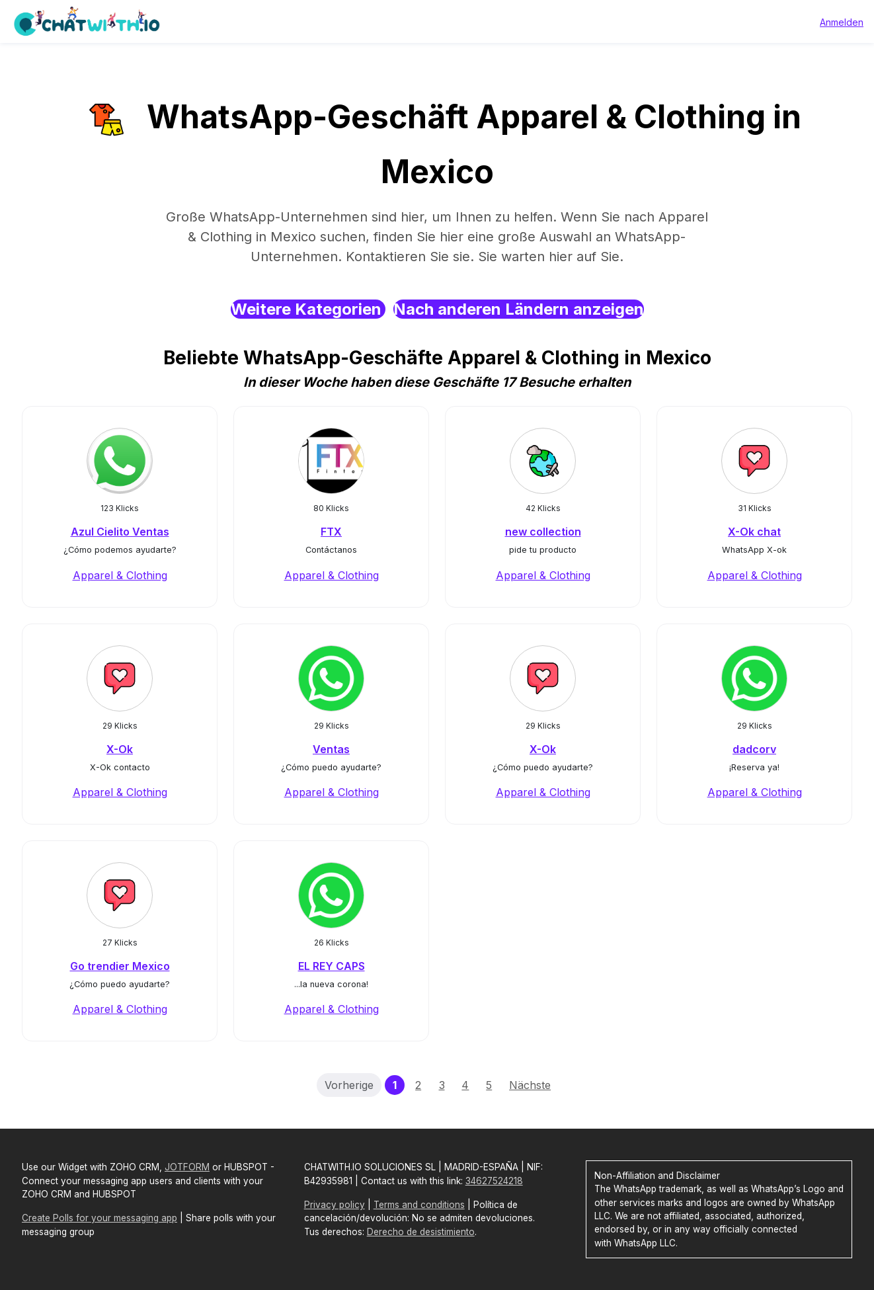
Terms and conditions (419, 1204)
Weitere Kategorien (308, 309)
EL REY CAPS (331, 966)
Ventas (331, 749)
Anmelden (841, 22)
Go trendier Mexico (120, 966)
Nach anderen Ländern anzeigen (518, 309)
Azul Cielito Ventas (120, 531)
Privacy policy (334, 1204)
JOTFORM (187, 1167)
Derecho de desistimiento (421, 1232)
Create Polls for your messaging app (99, 1218)
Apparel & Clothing (120, 575)
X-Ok (119, 749)
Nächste (530, 1085)
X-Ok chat (754, 531)
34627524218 (494, 1181)
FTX (331, 531)
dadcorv (754, 749)
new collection (543, 531)
